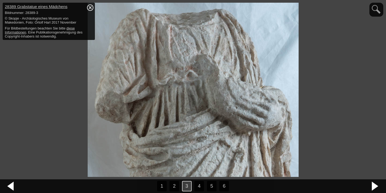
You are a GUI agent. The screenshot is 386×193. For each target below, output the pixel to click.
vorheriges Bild (10, 186)
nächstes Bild (375, 186)
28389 (36, 6)
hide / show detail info (90, 7)
